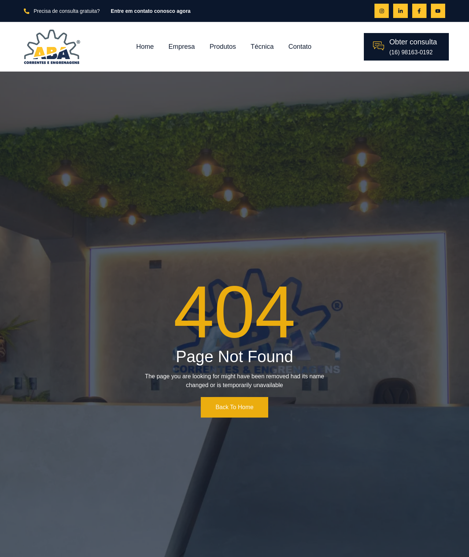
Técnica (262, 46)
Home (145, 46)
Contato (299, 46)
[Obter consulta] (378, 45)
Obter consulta (413, 42)
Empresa (182, 46)
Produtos (223, 46)
